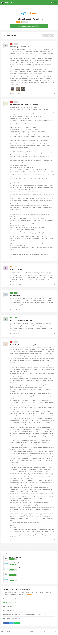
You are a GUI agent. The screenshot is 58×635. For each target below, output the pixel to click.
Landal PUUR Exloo (15, 562)
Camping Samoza (14, 573)
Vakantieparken (9, 8)
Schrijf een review (9, 35)
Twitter (11, 623)
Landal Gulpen (13, 578)
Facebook (6, 623)
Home (2, 8)
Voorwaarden (53, 632)
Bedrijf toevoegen (33, 632)
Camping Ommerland (15, 557)
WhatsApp (16, 623)
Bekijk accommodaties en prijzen (29, 26)
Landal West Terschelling (16, 567)
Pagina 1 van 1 (29, 547)
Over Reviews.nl (44, 632)
